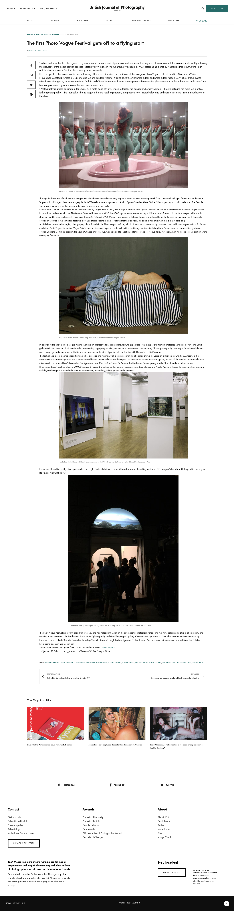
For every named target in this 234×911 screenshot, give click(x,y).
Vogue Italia (197, 663)
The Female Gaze (169, 663)
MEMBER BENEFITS (24, 843)
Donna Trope (101, 663)
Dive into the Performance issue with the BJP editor (49, 744)
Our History (164, 821)
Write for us (164, 829)
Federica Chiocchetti (38, 50)
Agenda (55, 20)
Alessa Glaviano (51, 663)
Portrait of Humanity (93, 817)
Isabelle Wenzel (114, 663)
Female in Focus (91, 825)
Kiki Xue (138, 663)
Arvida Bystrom (66, 663)
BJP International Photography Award (102, 833)
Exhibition (38, 34)
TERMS (8, 903)
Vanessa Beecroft (184, 663)
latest (30, 20)
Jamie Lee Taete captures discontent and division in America (115, 744)
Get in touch (14, 817)
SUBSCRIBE (217, 8)
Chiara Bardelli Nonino (84, 663)
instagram (66, 785)
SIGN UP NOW (171, 872)
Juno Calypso (128, 663)
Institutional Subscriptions (21, 833)
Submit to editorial (17, 821)
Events (30, 34)
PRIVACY (16, 903)
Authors (161, 825)
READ (10, 8)
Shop (160, 833)
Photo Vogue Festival (152, 663)
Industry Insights (141, 20)
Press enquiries (15, 825)
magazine (173, 20)
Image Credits (165, 837)
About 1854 (164, 817)
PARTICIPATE (26, 8)
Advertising (14, 829)
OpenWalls (89, 829)
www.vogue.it (108, 647)
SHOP (24, 903)
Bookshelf (82, 20)
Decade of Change (93, 837)
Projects (110, 20)
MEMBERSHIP (47, 8)
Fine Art (55, 34)
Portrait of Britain (91, 821)
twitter (167, 785)
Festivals (47, 34)
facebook (117, 785)
